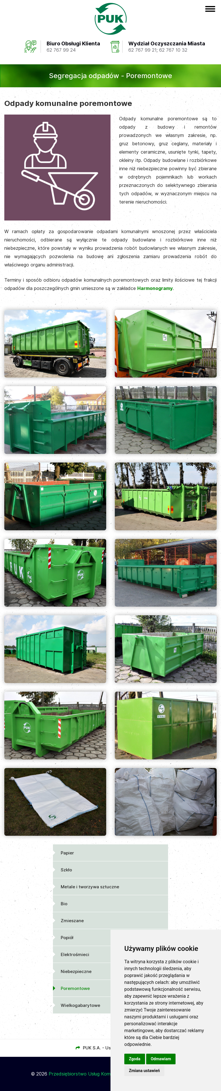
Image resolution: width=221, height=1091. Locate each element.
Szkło (66, 870)
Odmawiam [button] (161, 1059)
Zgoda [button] (134, 1059)
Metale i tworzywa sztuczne (90, 886)
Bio (64, 903)
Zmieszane (72, 920)
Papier (67, 853)
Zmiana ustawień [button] (144, 1070)
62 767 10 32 (173, 50)
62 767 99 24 (61, 50)
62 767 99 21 (142, 50)
